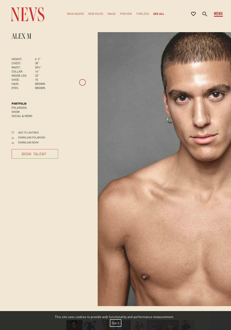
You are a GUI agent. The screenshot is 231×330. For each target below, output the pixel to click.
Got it (115, 323)
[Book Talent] (35, 154)
